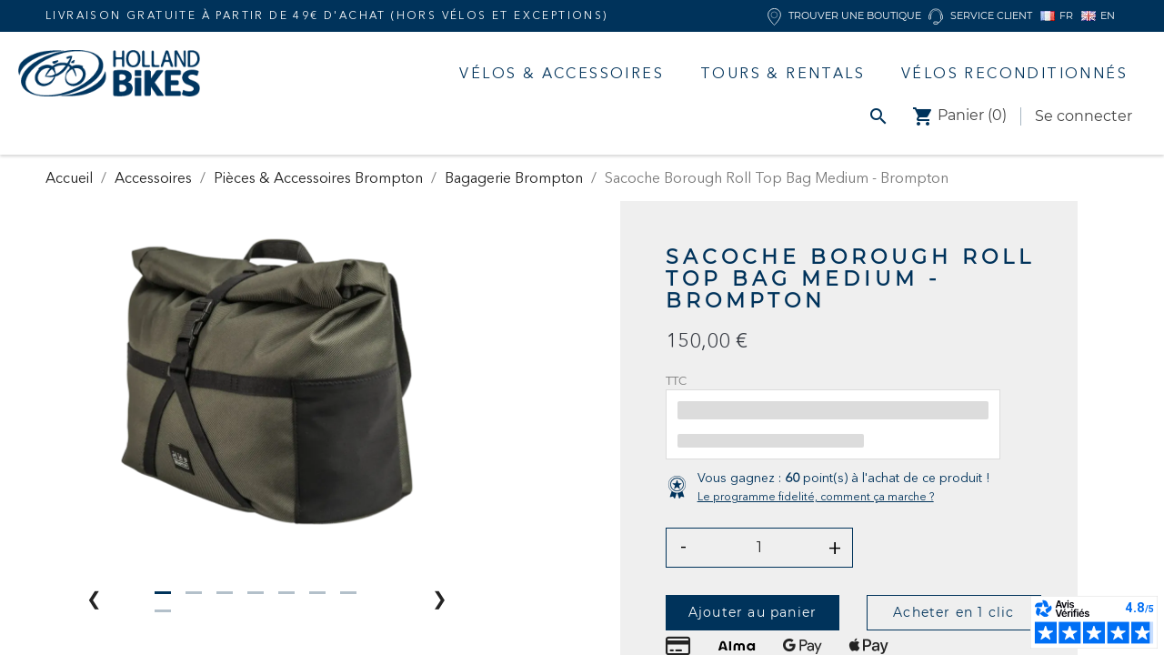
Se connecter (1083, 116)
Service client (980, 15)
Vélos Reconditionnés (1014, 73)
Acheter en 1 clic (953, 612)
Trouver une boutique (844, 15)
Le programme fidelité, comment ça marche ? (815, 496)
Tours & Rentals (782, 73)
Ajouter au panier (752, 612)
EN (1098, 15)
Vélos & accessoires (561, 73)
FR (1056, 15)
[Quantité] (760, 548)
